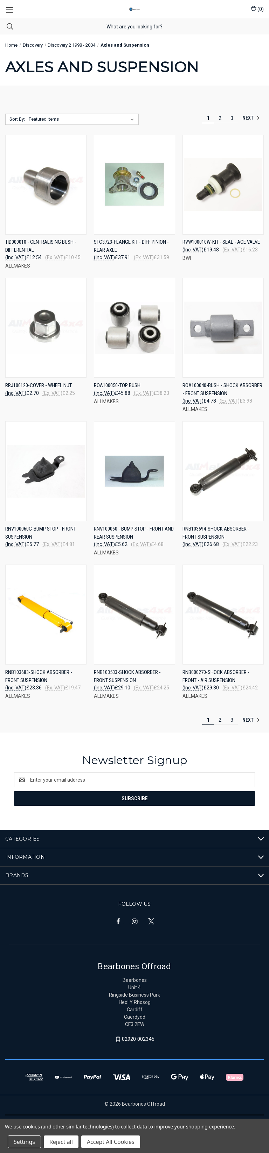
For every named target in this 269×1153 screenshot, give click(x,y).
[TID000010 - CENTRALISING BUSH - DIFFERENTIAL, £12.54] (46, 184)
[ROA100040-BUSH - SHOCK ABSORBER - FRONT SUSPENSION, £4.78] (223, 327)
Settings (24, 1142)
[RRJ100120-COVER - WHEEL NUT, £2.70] (46, 327)
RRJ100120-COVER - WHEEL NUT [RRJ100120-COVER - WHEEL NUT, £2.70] (38, 385)
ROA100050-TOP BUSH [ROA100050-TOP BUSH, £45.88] (117, 385)
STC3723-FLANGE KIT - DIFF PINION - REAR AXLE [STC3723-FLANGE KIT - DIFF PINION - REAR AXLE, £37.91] (131, 246)
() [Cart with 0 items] (257, 9)
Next (251, 117)
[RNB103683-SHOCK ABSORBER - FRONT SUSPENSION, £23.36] (46, 614)
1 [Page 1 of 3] (208, 118)
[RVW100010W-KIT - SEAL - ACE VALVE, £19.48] (223, 184)
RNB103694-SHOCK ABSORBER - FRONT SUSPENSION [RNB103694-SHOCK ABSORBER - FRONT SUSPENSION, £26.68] (215, 533)
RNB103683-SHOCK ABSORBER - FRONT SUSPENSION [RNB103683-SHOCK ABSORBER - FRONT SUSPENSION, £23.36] (38, 676)
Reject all (61, 1142)
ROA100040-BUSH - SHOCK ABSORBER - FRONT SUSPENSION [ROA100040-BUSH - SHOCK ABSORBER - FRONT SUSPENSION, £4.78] (222, 389)
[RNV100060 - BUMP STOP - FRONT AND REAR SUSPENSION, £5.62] (134, 471)
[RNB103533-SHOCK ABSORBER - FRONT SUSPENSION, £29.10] (134, 614)
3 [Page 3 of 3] (231, 118)
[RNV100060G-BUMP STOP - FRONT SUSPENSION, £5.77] (46, 471)
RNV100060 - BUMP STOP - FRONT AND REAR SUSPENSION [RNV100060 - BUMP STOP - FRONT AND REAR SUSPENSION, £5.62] (134, 533)
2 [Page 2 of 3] (220, 118)
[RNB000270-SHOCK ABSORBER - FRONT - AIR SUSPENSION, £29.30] (223, 614)
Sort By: (17, 119)
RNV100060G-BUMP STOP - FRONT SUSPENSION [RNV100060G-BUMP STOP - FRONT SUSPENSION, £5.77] (40, 533)
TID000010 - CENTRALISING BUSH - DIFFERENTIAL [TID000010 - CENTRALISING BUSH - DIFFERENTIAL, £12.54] (40, 246)
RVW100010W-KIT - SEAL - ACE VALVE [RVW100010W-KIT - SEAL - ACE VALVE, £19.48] (221, 242)
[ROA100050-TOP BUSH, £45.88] (134, 327)
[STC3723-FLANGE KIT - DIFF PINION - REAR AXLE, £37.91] (134, 184)
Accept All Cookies (110, 1142)
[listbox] (83, 119)
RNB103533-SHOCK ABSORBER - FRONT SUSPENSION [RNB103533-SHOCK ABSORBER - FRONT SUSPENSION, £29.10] (127, 676)
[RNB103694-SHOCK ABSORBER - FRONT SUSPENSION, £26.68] (223, 471)
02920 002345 (138, 1039)
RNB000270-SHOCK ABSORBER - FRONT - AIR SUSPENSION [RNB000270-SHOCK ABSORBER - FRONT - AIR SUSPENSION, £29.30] (215, 676)
